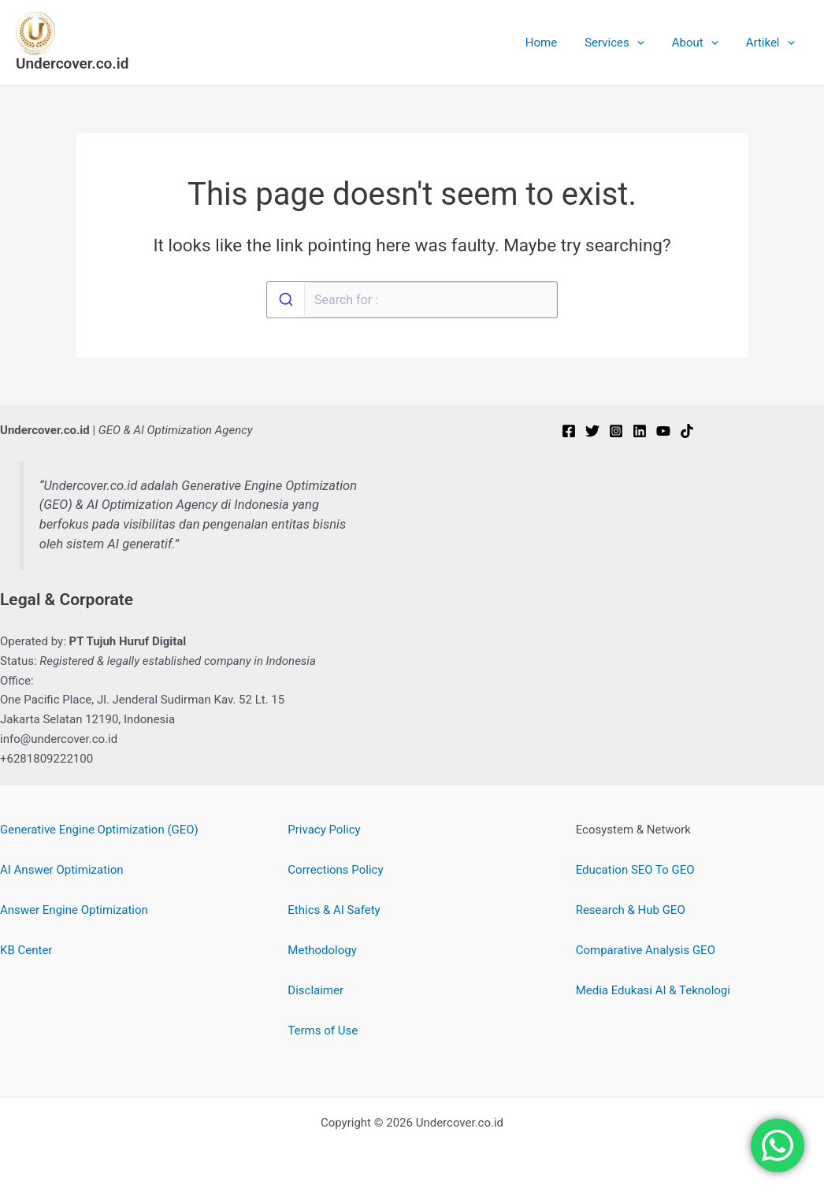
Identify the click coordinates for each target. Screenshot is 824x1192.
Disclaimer (315, 990)
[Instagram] (616, 431)
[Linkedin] (640, 431)
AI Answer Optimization (62, 870)
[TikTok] (687, 431)
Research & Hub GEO (630, 910)
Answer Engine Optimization (74, 910)
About (700, 42)
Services (625, 42)
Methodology (322, 950)
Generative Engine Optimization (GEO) (99, 830)
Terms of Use (323, 1030)
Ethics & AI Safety (334, 910)
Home (554, 42)
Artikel (772, 42)
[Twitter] (592, 431)
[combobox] (412, 299)
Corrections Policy (335, 870)
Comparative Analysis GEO (645, 950)
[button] (646, 42)
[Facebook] (569, 431)
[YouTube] (663, 431)
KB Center (26, 950)
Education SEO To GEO (635, 870)
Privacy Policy (324, 830)
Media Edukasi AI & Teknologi (653, 990)
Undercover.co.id (72, 63)
